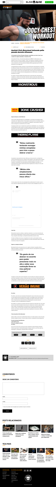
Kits (12, 481)
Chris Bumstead (23, 348)
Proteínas (13, 472)
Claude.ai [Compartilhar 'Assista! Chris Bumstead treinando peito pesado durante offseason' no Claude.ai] (32, 334)
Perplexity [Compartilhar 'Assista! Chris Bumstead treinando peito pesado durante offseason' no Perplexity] (24, 334)
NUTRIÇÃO (18, 6)
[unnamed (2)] (28, 138)
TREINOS (36, 6)
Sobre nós (45, 7)
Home (14, 6)
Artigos (4, 478)
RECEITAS (23, 6)
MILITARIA (41, 6)
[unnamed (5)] (28, 289)
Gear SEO (30, 484)
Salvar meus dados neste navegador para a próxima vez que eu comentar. (17, 406)
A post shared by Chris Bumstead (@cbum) (26, 225)
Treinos (4, 476)
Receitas (4, 473)
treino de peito (32, 348)
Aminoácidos (14, 476)
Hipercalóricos (14, 473)
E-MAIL (4, 401)
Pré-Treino (13, 478)
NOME (4, 396)
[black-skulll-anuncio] (28, 113)
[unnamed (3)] (28, 88)
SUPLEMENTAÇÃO (29, 6)
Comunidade (50, 6)
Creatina (13, 475)
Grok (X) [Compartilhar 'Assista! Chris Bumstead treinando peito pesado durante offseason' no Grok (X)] (40, 334)
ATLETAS (17, 43)
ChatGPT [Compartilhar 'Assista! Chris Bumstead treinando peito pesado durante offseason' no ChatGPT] (16, 334)
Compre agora (49, 2)
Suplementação (6, 475)
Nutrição (5, 472)
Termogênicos (14, 480)
